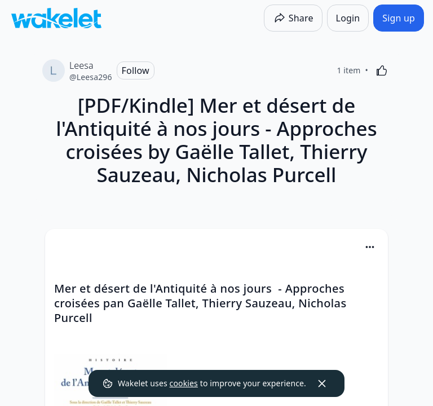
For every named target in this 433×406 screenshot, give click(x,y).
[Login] (348, 18)
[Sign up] (398, 18)
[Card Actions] (370, 247)
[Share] (293, 18)
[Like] (382, 70)
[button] (370, 248)
